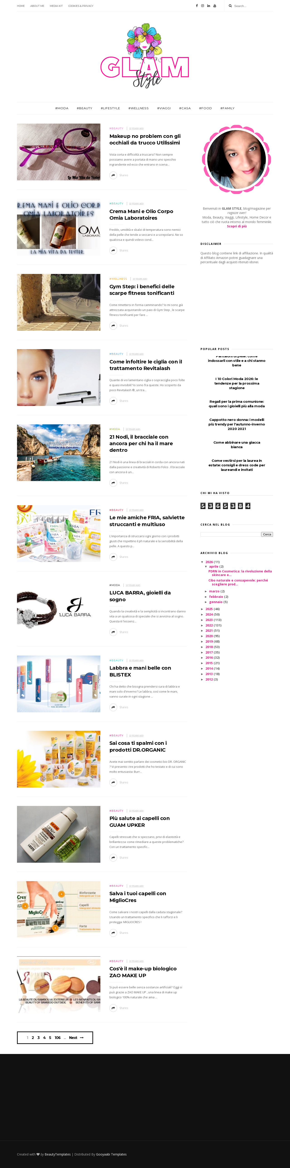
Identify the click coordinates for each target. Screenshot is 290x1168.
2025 (209, 609)
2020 (209, 636)
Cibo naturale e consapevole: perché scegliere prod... (238, 582)
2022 (209, 625)
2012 (209, 679)
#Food (205, 108)
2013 (209, 674)
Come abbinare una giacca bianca (236, 444)
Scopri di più (237, 226)
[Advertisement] (234, 304)
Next (73, 1038)
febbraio (216, 596)
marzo (214, 591)
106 (57, 1038)
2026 (209, 562)
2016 (209, 657)
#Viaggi (164, 108)
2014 (209, 668)
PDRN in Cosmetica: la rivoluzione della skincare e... (240, 573)
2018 (209, 647)
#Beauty (84, 108)
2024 (209, 614)
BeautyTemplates (58, 1154)
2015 (209, 663)
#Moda (61, 108)
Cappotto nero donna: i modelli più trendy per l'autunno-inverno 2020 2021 (236, 424)
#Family (227, 108)
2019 (209, 641)
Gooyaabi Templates (111, 1154)
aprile (214, 566)
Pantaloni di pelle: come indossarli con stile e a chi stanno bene (236, 360)
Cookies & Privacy (80, 5)
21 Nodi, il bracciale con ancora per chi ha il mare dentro (141, 443)
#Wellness (138, 108)
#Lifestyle (110, 108)
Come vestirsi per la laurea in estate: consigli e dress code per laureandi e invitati (236, 465)
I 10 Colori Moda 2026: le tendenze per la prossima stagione (236, 383)
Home (21, 5)
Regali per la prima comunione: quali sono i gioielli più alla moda (237, 403)
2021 (209, 630)
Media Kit (56, 5)
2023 (209, 620)
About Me (37, 5)
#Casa (185, 108)
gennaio (216, 602)
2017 (209, 652)
